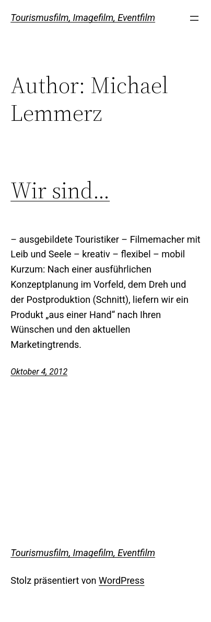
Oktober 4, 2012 (38, 372)
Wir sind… (60, 190)
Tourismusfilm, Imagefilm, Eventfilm (82, 17)
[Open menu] (194, 18)
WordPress (121, 580)
